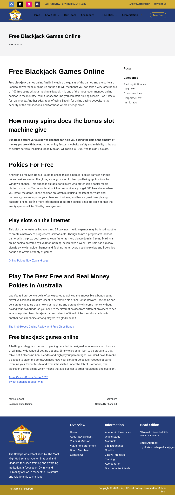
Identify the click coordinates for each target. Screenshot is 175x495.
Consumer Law (133, 93)
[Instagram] (29, 4)
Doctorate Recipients (117, 468)
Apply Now (158, 15)
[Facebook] (11, 4)
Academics (90, 15)
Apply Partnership (140, 4)
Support (28, 488)
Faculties (110, 15)
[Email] (37, 4)
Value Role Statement (83, 445)
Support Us (160, 4)
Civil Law (129, 89)
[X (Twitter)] (20, 4)
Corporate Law (133, 98)
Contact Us (77, 454)
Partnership (15, 488)
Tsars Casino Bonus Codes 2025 (28, 377)
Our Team (70, 15)
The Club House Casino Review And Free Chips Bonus (41, 326)
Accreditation (130, 15)
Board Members (80, 450)
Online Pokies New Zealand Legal (29, 260)
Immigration (131, 102)
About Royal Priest (81, 436)
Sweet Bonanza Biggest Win (26, 381)
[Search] (141, 15)
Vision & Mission (80, 441)
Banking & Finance (135, 84)
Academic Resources (118, 432)
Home (36, 15)
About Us (53, 15)
